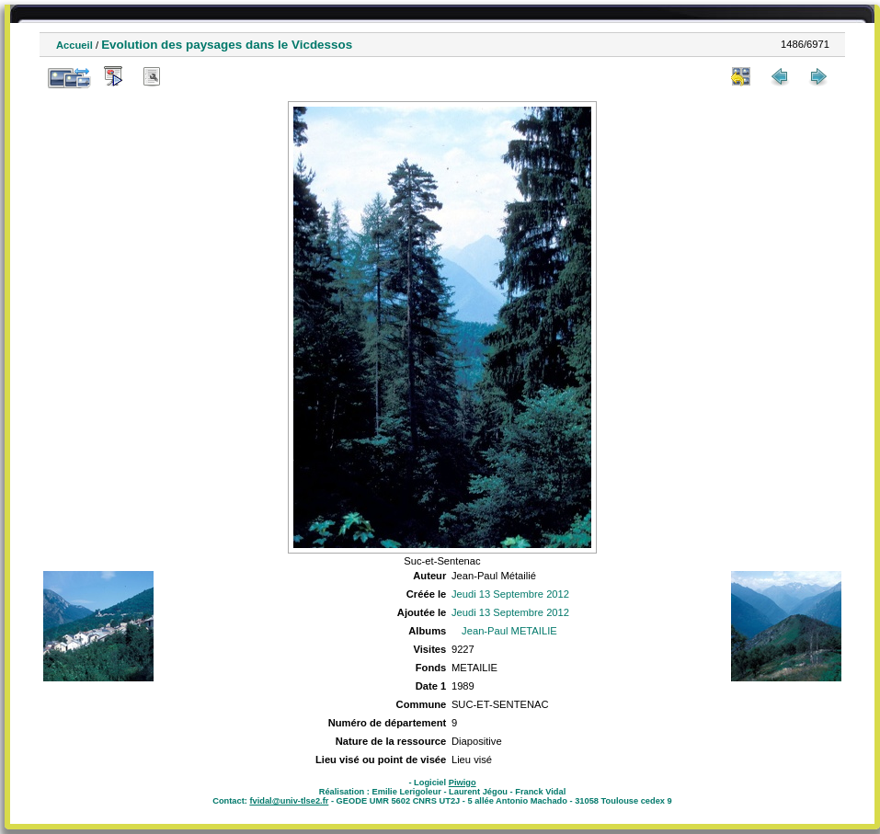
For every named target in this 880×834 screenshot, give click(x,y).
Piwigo (462, 782)
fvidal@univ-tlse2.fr (288, 800)
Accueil (74, 45)
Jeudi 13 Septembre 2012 (510, 594)
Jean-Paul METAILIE (509, 630)
